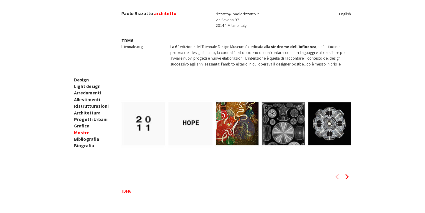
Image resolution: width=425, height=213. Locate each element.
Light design (87, 86)
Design (81, 80)
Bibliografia (86, 139)
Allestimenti (87, 99)
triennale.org (132, 46)
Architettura (87, 113)
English (345, 14)
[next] (346, 176)
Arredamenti (87, 93)
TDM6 (126, 191)
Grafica (81, 126)
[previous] (337, 176)
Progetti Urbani (90, 119)
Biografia (84, 145)
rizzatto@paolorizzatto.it (237, 14)
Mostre (81, 133)
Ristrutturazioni (91, 106)
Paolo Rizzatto (137, 13)
